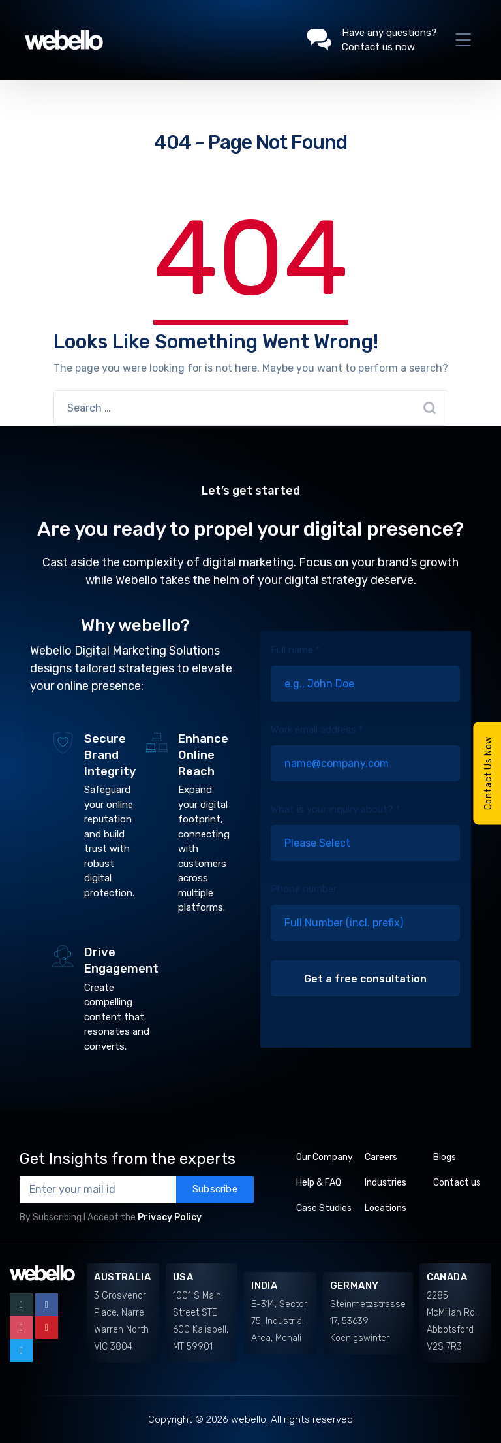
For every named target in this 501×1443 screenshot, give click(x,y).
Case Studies (324, 1208)
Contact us (457, 1182)
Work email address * (365, 762)
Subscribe (214, 1189)
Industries (385, 1182)
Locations (385, 1208)
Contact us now (378, 47)
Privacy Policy (170, 1217)
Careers (381, 1157)
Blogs (444, 1157)
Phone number (365, 921)
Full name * (365, 682)
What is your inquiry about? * (365, 842)
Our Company (324, 1157)
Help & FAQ (318, 1182)
